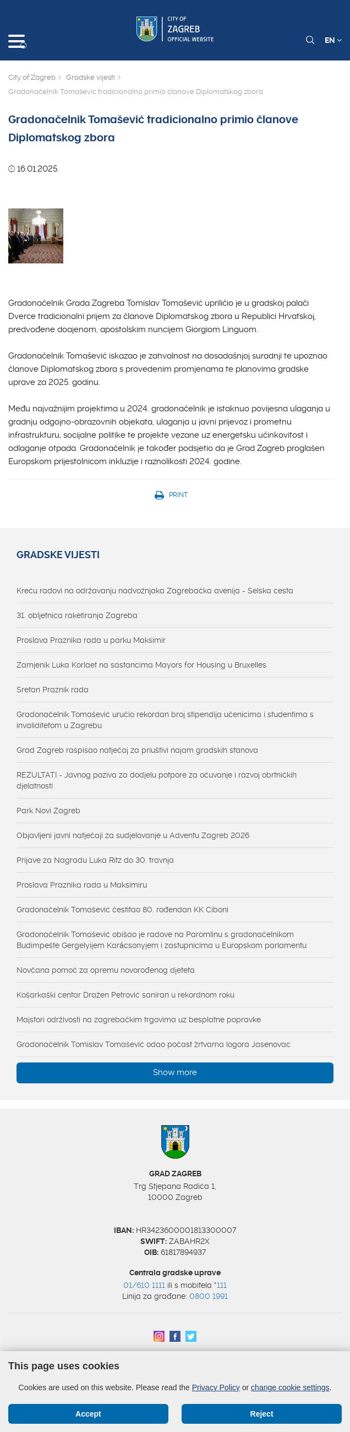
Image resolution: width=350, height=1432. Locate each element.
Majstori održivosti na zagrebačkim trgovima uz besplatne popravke (139, 1019)
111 (222, 1285)
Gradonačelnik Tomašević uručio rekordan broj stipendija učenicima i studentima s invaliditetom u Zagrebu (165, 720)
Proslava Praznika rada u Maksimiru (82, 884)
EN (333, 40)
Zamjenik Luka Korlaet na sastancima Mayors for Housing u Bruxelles (141, 664)
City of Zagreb (32, 77)
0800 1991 (208, 1296)
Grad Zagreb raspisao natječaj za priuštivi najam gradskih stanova (137, 750)
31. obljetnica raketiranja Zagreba (77, 615)
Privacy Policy (216, 1387)
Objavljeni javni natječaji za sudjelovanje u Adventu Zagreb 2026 (133, 835)
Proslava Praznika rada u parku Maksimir (91, 640)
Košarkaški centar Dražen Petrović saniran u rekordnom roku (125, 994)
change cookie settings (290, 1387)
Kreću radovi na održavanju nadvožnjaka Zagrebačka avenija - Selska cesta (155, 590)
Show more (175, 1072)
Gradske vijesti (90, 77)
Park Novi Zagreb (48, 810)
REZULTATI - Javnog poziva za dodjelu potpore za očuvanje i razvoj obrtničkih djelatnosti (157, 780)
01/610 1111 (144, 1285)
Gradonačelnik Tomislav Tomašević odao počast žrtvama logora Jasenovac (154, 1044)
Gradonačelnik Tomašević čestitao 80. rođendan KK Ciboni (122, 909)
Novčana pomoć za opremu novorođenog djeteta (106, 970)
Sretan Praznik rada (53, 689)
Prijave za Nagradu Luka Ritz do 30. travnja (95, 860)
